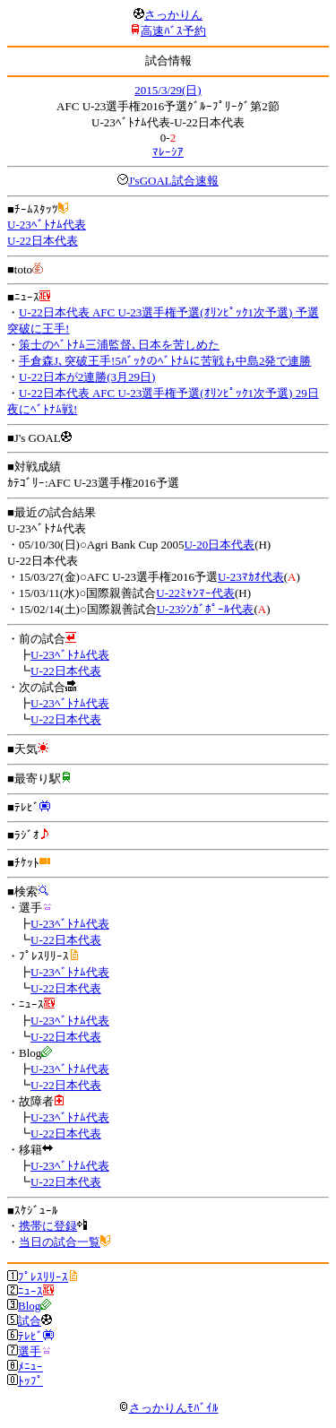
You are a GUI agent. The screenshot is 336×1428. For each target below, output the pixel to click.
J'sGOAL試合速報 (173, 180)
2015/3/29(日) (167, 90)
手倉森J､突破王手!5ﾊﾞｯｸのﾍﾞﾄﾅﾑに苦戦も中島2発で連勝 (165, 361)
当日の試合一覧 (59, 1242)
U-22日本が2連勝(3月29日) (87, 377)
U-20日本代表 (219, 544)
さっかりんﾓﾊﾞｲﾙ (168, 1408)
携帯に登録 (48, 1226)
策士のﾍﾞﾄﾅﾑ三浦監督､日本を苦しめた (119, 344)
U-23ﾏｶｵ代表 (251, 577)
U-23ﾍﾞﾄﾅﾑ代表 (46, 224)
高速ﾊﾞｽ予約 (173, 31)
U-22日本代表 (42, 240)
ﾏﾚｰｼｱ (168, 152)
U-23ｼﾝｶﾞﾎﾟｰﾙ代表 (205, 609)
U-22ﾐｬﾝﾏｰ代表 (195, 593)
